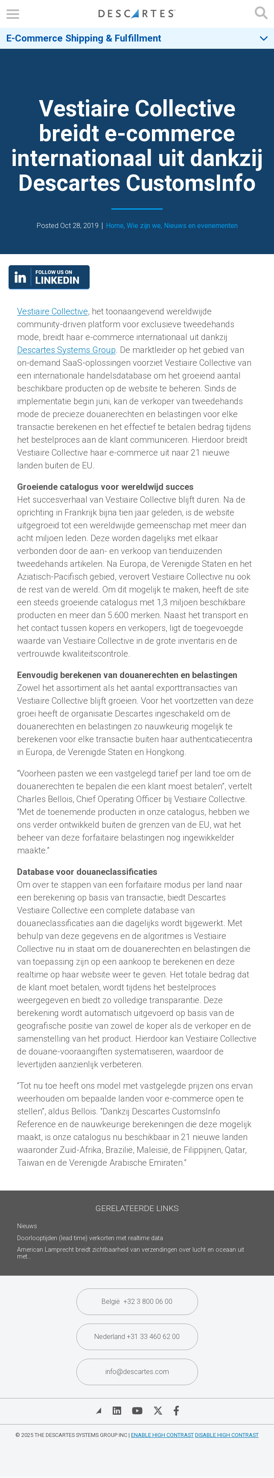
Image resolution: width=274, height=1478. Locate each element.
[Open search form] (261, 13)
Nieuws (27, 1226)
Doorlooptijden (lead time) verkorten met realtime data (90, 1238)
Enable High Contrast (162, 1435)
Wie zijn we (144, 225)
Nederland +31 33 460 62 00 (137, 1337)
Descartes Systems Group (66, 350)
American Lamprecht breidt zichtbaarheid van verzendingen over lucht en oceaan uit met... (130, 1253)
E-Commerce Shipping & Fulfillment (83, 38)
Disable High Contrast (227, 1435)
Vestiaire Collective (52, 311)
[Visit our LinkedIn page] (49, 286)
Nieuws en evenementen (201, 225)
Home (115, 225)
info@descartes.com (137, 1372)
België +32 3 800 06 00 (137, 1301)
